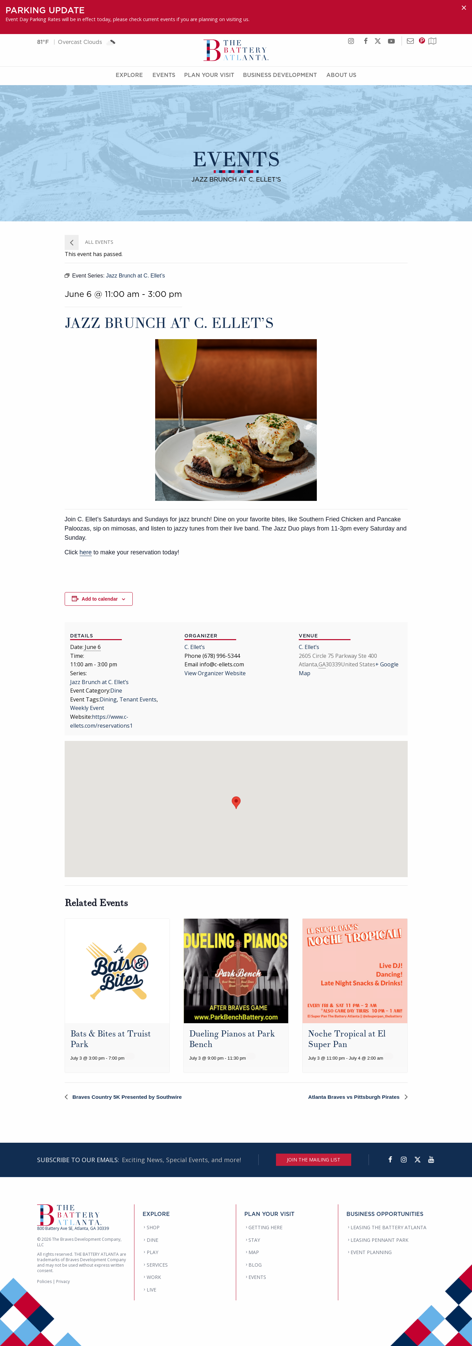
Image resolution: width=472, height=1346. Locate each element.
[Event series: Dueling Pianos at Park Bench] (250, 1056)
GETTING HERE (265, 1227)
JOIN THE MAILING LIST (313, 1159)
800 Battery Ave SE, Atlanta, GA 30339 (73, 1228)
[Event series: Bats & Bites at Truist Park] (129, 1056)
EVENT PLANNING (371, 1252)
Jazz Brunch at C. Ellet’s (99, 682)
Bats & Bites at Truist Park (110, 1039)
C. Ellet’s (194, 647)
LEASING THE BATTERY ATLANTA (388, 1227)
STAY (254, 1240)
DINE (152, 1240)
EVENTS (257, 1277)
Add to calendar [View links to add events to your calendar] (100, 599)
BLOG (255, 1265)
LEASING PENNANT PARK (379, 1240)
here (86, 552)
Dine (116, 690)
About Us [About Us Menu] (341, 76)
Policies (44, 1281)
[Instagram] (404, 1160)
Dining (108, 699)
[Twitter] (417, 1160)
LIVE (151, 1289)
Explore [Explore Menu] (129, 76)
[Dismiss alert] (464, 8)
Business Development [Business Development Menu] (280, 76)
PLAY (152, 1252)
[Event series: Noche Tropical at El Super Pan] (388, 1056)
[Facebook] (390, 1160)
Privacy (63, 1281)
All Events (98, 242)
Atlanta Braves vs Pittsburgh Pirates (353, 1097)
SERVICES (157, 1265)
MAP (253, 1252)
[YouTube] (431, 1160)
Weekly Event (87, 708)
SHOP (153, 1227)
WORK (154, 1277)
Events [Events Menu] (163, 76)
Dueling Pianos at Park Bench (232, 1039)
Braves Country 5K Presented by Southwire (128, 1097)
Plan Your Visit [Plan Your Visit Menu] (209, 76)
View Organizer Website (215, 673)
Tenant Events (138, 699)
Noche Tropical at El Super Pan (347, 1039)
